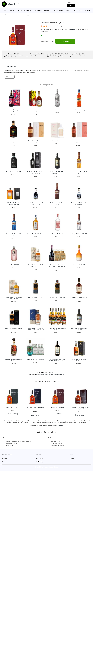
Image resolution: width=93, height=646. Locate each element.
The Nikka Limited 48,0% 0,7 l (13, 171)
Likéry (74, 10)
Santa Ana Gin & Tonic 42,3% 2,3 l (35, 359)
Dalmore (72, 29)
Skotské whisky (58, 10)
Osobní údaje (40, 462)
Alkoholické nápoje (25, 15)
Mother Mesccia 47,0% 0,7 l (57, 141)
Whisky (62, 374)
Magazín (38, 454)
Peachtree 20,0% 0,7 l (79, 264)
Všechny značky (7, 454)
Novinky (4, 458)
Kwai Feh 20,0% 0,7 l (14, 264)
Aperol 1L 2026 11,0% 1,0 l (79, 110)
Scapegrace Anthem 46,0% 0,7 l (57, 297)
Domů (4, 10)
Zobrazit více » (44, 31)
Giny (80, 10)
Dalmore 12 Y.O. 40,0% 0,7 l (58, 407)
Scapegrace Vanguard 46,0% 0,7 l (35, 297)
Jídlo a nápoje (14, 15)
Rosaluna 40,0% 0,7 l (57, 233)
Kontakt (72, 458)
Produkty (8, 15)
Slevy (3, 462)
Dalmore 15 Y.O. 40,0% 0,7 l (12, 407)
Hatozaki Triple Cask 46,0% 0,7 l (35, 233)
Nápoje (19, 15)
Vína (67, 10)
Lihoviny (12, 10)
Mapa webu (39, 458)
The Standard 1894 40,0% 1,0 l (57, 110)
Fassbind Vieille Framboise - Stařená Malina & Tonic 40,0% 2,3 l (57, 266)
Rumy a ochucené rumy (24, 10)
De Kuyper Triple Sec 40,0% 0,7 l (79, 233)
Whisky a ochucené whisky (42, 10)
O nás (71, 454)
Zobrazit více (9, 77)
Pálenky (87, 10)
